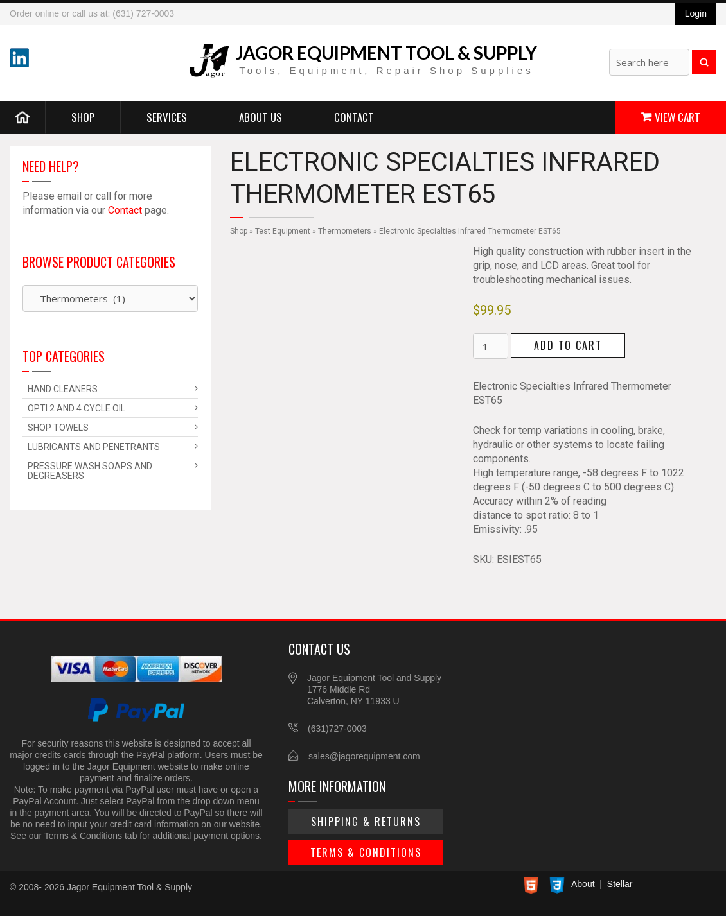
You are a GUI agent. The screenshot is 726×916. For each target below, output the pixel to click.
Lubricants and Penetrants (94, 447)
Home (23, 117)
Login (696, 13)
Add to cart (568, 345)
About (583, 884)
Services (166, 116)
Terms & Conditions (365, 852)
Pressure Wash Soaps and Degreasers (90, 471)
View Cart (677, 116)
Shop (82, 116)
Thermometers (344, 231)
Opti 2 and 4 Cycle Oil (76, 408)
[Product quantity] (490, 346)
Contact (354, 116)
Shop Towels (58, 427)
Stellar (620, 884)
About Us (260, 116)
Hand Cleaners (63, 389)
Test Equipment (282, 231)
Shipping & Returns (366, 821)
